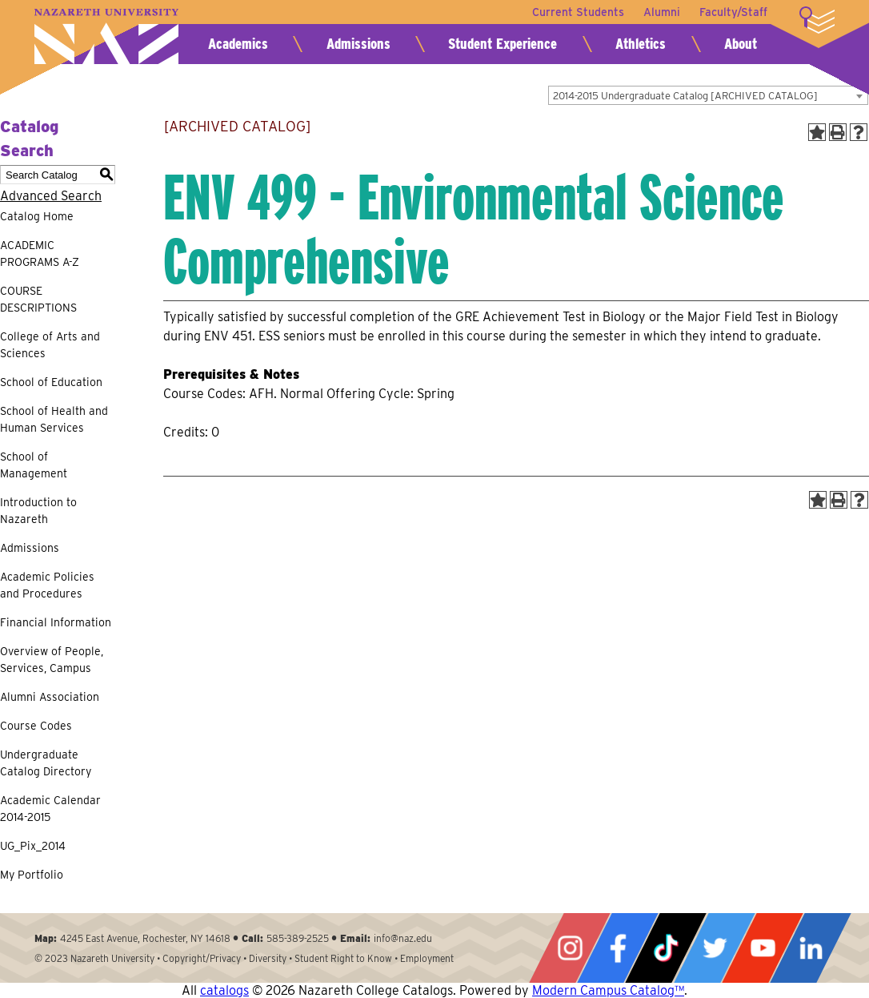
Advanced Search (51, 195)
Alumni (661, 12)
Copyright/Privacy (201, 958)
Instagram (570, 948)
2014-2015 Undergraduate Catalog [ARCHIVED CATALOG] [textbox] (685, 96)
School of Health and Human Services (54, 419)
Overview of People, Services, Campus (51, 659)
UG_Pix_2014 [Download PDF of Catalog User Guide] (33, 845)
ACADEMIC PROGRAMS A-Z (39, 253)
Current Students (578, 12)
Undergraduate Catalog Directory (45, 763)
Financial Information (55, 622)
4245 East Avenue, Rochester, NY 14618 (145, 938)
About (740, 43)
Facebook (618, 948)
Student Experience (502, 43)
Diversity (267, 958)
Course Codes (36, 725)
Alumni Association (49, 696)
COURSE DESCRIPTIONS (38, 299)
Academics (238, 43)
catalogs (224, 990)
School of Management (33, 465)
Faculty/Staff (733, 12)
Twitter (714, 948)
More (817, 20)
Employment (427, 958)
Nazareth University (106, 36)
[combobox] (708, 95)
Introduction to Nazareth (38, 510)
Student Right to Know (343, 958)
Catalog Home (37, 216)
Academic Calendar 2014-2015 (50, 808)
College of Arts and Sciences (50, 345)
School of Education (51, 382)
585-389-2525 (297, 938)
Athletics (640, 43)
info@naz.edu (403, 938)
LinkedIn (810, 948)
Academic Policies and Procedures (47, 585)
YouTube (762, 948)
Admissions (358, 43)
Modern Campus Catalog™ (608, 990)
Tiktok (666, 948)
